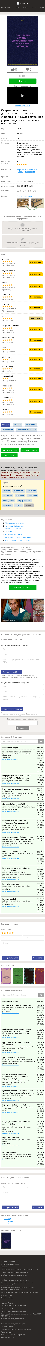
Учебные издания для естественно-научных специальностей (17, 1284)
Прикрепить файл (10, 958)
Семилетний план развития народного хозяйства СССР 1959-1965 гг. (21, 1315)
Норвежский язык (7, 1337)
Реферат (20, 169)
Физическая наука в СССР (10, 1264)
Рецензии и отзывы (13, 529)
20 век (6, 1223)
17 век (16, 7)
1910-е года (8, 1221)
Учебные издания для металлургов (13, 1324)
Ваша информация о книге (13, 1183)
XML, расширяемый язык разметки (13, 1335)
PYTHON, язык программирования (13, 1311)
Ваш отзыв (6, 930)
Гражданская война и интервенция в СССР (16, 1272)
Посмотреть (35, 262)
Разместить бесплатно (12, 709)
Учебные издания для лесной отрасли (15, 1280)
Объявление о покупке (14, 523)
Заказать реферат (10, 450)
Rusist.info (24, 3)
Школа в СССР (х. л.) (8, 1308)
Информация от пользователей (18, 537)
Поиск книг (5, 7)
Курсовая (29, 169)
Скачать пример (9, 455)
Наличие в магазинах (13, 534)
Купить (22, 81)
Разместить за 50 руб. (12, 672)
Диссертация (29, 172)
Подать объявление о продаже (15, 682)
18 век (25, 7)
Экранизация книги (22, 97)
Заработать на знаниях (26, 430)
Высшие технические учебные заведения (16, 1329)
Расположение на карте (10, 759)
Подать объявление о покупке (14, 645)
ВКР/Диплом (31, 425)
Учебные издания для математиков (14, 1275)
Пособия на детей (7, 1327)
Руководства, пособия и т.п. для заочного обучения (19, 1292)
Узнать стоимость (29, 450)
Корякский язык (7, 1303)
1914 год (7, 1219)
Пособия (4, 1267)
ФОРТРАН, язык (6, 1295)
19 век (33, 7)
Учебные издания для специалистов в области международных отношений (17, 1289)
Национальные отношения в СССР (13, 1306)
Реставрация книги (24, 196)
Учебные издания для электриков (13, 1319)
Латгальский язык (7, 1298)
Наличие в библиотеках (14, 526)
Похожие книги (11, 532)
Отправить (37, 958)
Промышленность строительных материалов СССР (19, 1270)
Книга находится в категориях (17, 540)
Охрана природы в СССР (10, 1261)
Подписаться (22, 728)
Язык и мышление (7, 1332)
